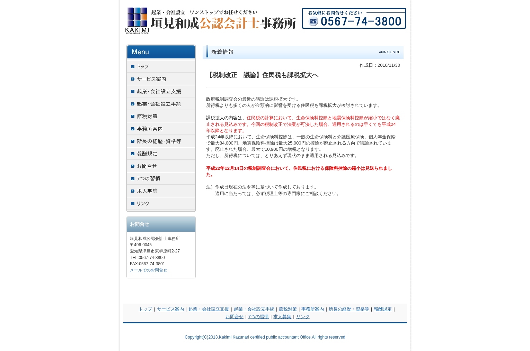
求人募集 (282, 316)
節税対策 (288, 309)
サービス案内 (170, 309)
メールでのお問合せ (148, 270)
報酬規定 (383, 309)
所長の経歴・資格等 (349, 309)
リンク (303, 316)
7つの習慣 (258, 316)
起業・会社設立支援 (208, 309)
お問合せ (235, 316)
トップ (145, 309)
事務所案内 (312, 309)
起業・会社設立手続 (254, 309)
